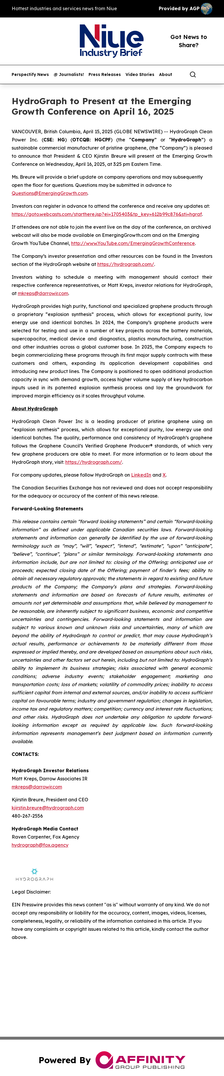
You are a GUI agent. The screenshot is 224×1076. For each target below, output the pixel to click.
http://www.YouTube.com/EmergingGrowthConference (133, 243)
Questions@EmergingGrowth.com (49, 193)
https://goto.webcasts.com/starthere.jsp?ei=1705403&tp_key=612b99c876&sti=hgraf (107, 214)
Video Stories (140, 74)
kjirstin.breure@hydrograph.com (48, 808)
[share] (208, 74)
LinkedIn (141, 475)
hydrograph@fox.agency (40, 845)
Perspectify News (30, 74)
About (165, 74)
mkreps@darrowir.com (43, 293)
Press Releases (105, 74)
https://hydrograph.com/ (125, 264)
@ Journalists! (69, 74)
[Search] (193, 74)
